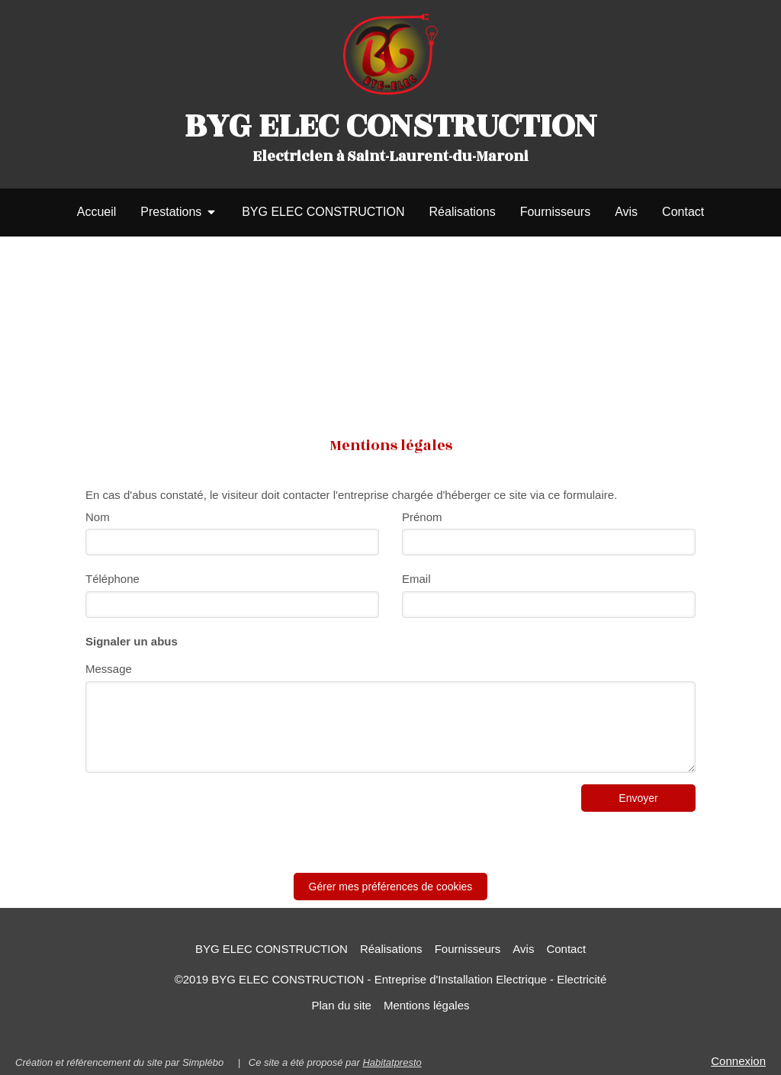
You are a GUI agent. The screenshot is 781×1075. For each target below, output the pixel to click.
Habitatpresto (391, 1062)
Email (416, 578)
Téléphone (112, 578)
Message (108, 668)
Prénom (422, 516)
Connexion (738, 1060)
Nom (97, 516)
